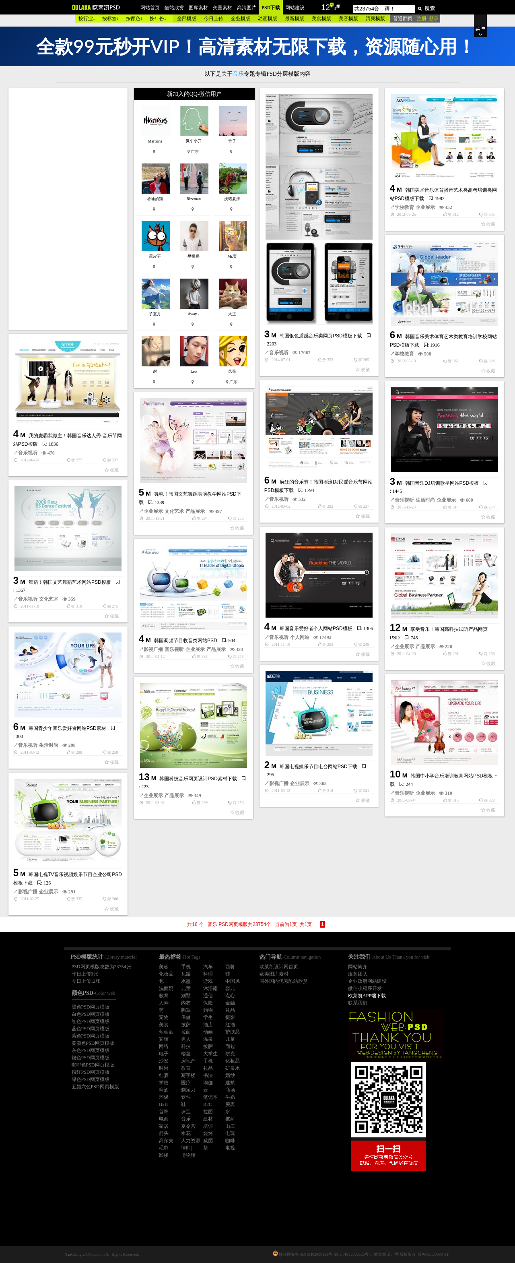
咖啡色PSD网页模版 (93, 1065)
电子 (164, 1053)
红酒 (230, 1024)
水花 (186, 1133)
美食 (164, 1024)
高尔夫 (166, 1140)
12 (325, 7)
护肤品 (232, 1032)
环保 (164, 1097)
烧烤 (208, 1133)
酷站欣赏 (174, 7)
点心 (230, 995)
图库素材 (198, 7)
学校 (164, 1082)
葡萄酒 (166, 1032)
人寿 (164, 1003)
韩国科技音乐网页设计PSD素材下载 (198, 778)
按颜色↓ (134, 18)
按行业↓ (86, 18)
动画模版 (267, 18)
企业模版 (240, 18)
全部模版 (186, 18)
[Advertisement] (68, 209)
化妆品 (166, 974)
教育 (164, 995)
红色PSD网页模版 (90, 1021)
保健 (186, 1017)
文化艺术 (174, 511)
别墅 (186, 995)
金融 (230, 1003)
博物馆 (188, 1155)
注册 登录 (428, 18)
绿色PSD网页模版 (90, 1079)
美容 (164, 966)
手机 (186, 966)
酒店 (208, 1024)
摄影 (230, 1017)
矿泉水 (232, 1068)
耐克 (230, 1053)
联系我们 (357, 1003)
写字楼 (188, 1075)
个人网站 (299, 637)
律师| (186, 1148)
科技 (186, 1046)
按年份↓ (158, 18)
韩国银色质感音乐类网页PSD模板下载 (321, 336)
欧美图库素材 (274, 974)
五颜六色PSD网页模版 (95, 1086)
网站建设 (295, 7)
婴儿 (230, 988)
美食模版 (321, 18)
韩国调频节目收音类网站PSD (185, 640)
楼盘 (186, 1053)
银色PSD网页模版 (90, 1057)
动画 (208, 1032)
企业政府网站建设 (367, 981)
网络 (164, 1046)
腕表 (230, 1104)
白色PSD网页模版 (90, 1014)
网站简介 (357, 966)
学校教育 (404, 207)
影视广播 (153, 649)
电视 (230, 1148)
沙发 (164, 1061)
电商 (164, 1119)
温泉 (208, 1039)
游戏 (208, 981)
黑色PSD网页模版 (90, 1007)
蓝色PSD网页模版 (90, 1028)
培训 (208, 1126)
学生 (208, 1017)
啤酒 (164, 1090)
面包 (230, 1046)
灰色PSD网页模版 (90, 1050)
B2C (207, 1104)
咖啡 (230, 1140)
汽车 (208, 966)
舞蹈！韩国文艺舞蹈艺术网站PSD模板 (70, 582)
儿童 (186, 988)
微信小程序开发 (365, 988)
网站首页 (150, 7)
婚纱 (230, 1075)
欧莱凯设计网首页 (279, 966)
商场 (230, 1090)
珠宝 (186, 1111)
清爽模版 (375, 18)
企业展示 (425, 207)
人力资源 (190, 1140)
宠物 (164, 1017)
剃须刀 (188, 1090)
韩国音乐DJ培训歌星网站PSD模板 (442, 483)
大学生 (210, 1053)
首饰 (164, 1111)
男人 (186, 1039)
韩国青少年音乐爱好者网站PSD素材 (67, 728)
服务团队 (357, 974)
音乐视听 (278, 353)
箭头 (164, 1133)
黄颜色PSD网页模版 (93, 1043)
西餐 (230, 966)
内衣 (186, 1003)
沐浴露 (210, 988)
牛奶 (230, 1097)
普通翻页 (402, 18)
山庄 (230, 1126)
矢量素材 (222, 7)
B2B (163, 1104)
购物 (208, 1010)
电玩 (230, 1133)
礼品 (230, 1010)
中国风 (232, 981)
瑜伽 (208, 1082)
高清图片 (246, 7)
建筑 (230, 1082)
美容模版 (348, 18)
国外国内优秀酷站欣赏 (284, 981)
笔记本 (210, 1097)
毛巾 (164, 1148)
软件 (186, 1097)
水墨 (186, 981)
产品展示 (195, 511)
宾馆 (164, 1039)
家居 (164, 1126)
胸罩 (186, 1010)
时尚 (164, 1068)
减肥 (208, 1140)
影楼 (164, 1155)
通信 (208, 995)
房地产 (188, 1061)
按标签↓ (110, 18)
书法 (208, 1075)
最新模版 (294, 18)
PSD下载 (271, 7)
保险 (208, 1003)
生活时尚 (425, 500)
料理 (208, 974)
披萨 (186, 1024)
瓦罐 (186, 974)
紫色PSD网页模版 (90, 1036)
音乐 (186, 1119)
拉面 (186, 1032)
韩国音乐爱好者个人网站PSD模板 (316, 628)
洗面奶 (166, 988)
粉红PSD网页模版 (90, 1072)
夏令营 (188, 1126)
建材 (208, 1119)
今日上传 (213, 18)
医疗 (186, 1082)
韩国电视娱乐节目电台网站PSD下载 (318, 766)
